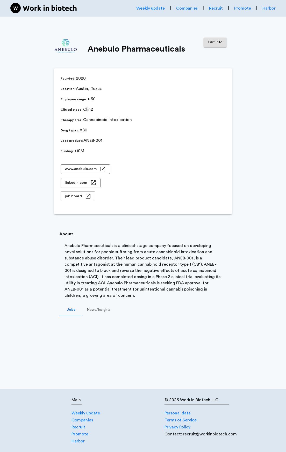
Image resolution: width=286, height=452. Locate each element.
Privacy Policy (177, 427)
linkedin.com (80, 182)
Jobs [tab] (71, 310)
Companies (187, 8)
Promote (242, 8)
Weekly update (150, 8)
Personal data (178, 413)
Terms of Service (181, 420)
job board (78, 196)
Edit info (215, 42)
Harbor (269, 8)
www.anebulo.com (85, 169)
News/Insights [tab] (99, 310)
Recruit (216, 8)
